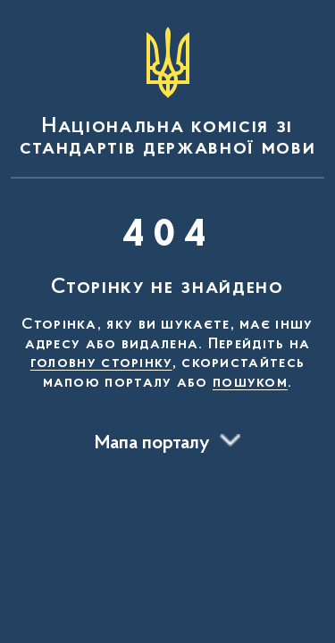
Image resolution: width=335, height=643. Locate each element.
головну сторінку (101, 363)
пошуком (250, 383)
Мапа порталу (152, 444)
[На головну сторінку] (167, 93)
